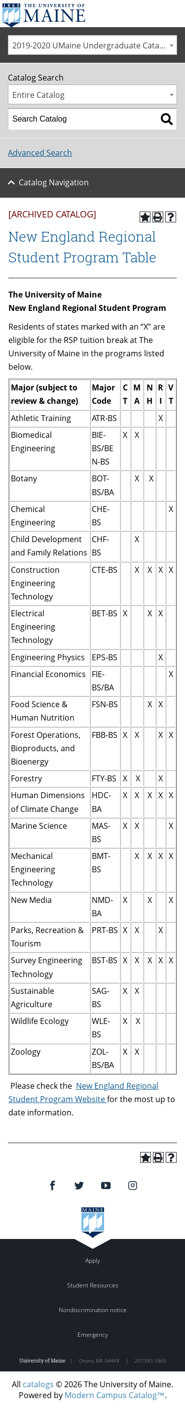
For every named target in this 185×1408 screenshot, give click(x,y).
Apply (92, 1260)
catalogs (38, 1384)
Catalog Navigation (54, 182)
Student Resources (92, 1285)
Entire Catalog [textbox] (38, 94)
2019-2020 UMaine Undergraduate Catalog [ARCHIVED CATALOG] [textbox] (94, 45)
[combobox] (92, 45)
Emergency (92, 1334)
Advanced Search (40, 152)
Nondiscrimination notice (93, 1310)
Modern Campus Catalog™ (115, 1395)
